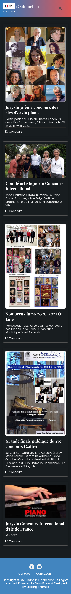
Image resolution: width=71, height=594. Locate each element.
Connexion (43, 574)
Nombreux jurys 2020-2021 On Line (34, 316)
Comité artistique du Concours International (34, 186)
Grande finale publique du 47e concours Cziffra (33, 443)
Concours (13, 132)
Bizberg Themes (38, 587)
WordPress (42, 583)
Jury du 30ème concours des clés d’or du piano (31, 109)
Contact (24, 574)
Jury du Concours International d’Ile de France (34, 526)
